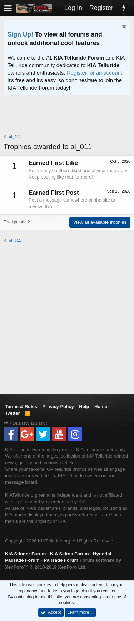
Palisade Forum (61, 560)
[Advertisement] (69, 115)
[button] (8, 8)
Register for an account (94, 73)
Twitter (12, 413)
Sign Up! (20, 34)
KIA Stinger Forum (25, 553)
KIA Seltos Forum (69, 553)
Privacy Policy (58, 406)
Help (84, 406)
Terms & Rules (21, 406)
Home (100, 406)
